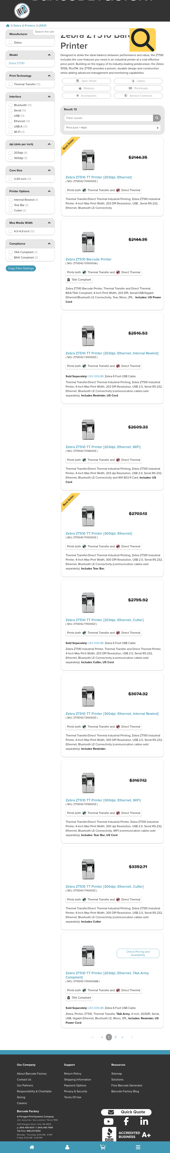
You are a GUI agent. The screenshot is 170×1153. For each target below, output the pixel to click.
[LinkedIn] (144, 1121)
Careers (22, 1103)
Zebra (17, 25)
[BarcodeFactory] (22, 11)
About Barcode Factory (32, 1073)
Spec (86, 81)
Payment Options (75, 1085)
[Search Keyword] (81, 20)
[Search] (142, 29)
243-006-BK (96, 376)
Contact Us (24, 1079)
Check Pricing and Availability (138, 953)
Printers (30, 25)
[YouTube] (109, 1121)
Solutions (117, 1079)
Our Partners (25, 1085)
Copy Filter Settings (21, 268)
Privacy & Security (75, 1091)
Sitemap (116, 1073)
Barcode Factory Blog (125, 1091)
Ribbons (86, 88)
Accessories (86, 95)
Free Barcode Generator (126, 1085)
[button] (49, 55)
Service (138, 95)
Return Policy (72, 1073)
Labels (138, 81)
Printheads (138, 88)
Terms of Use (72, 1097)
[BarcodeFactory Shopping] (103, 1147)
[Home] (8, 25)
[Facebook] (126, 1121)
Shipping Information (77, 1079)
